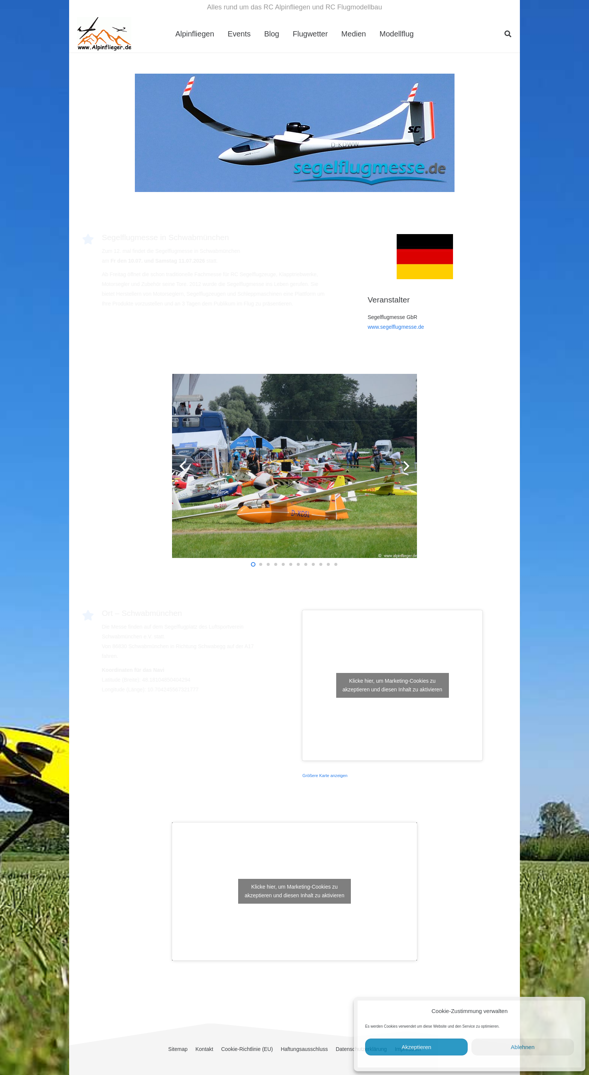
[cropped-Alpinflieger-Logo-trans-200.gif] (104, 34)
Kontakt (204, 1049)
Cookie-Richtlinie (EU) (247, 1049)
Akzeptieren (416, 1047)
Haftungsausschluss (304, 1049)
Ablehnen (523, 1047)
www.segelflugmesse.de (396, 327)
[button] (507, 33)
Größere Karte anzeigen (324, 775)
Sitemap (177, 1049)
